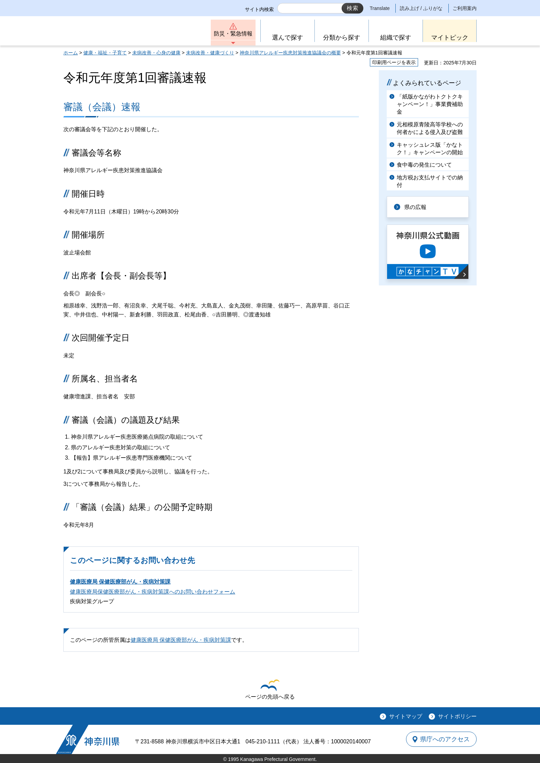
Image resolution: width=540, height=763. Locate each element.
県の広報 (415, 207)
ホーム (70, 52)
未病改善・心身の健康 (156, 52)
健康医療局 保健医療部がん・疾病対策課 (120, 582)
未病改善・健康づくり (210, 52)
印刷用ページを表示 (394, 62)
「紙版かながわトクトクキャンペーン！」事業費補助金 (430, 104)
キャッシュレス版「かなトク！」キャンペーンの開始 (430, 148)
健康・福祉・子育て (105, 52)
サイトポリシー (457, 716)
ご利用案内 (465, 8)
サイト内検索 (259, 9)
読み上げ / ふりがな (421, 8)
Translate (380, 8)
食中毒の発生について (424, 165)
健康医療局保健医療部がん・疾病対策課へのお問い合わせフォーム (152, 592)
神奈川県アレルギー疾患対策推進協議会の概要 (290, 52)
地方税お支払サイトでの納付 (430, 181)
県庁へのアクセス (445, 739)
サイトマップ (405, 716)
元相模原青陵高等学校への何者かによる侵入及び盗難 (430, 128)
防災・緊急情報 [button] (233, 33)
